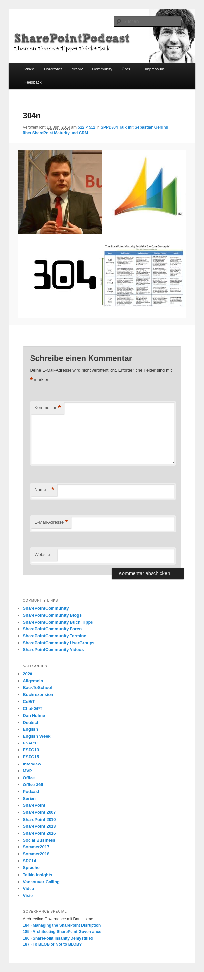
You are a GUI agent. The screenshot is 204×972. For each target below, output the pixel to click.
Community (102, 69)
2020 (27, 673)
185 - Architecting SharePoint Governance (62, 931)
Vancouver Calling (41, 881)
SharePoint (34, 805)
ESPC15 (31, 756)
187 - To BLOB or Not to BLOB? (52, 944)
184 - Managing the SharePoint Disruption (62, 925)
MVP (27, 770)
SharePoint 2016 (39, 833)
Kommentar (47, 408)
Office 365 (33, 784)
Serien (29, 798)
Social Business (39, 840)
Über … (128, 69)
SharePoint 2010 (39, 819)
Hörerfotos (53, 69)
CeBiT (29, 701)
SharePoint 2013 (39, 826)
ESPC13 (31, 749)
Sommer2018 (36, 853)
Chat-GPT (32, 708)
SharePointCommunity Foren (52, 628)
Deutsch (31, 722)
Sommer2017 (36, 846)
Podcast (31, 791)
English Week (36, 736)
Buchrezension (38, 694)
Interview (32, 764)
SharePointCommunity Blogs (52, 615)
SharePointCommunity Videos (53, 649)
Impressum (154, 69)
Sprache (31, 867)
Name (44, 490)
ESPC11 (31, 743)
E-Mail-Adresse (51, 522)
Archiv (77, 69)
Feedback (33, 82)
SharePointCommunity (46, 608)
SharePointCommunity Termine (54, 635)
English (30, 729)
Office (29, 777)
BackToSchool (37, 687)
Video (29, 69)
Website (42, 554)
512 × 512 (86, 127)
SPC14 (29, 860)
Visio (28, 895)
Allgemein (33, 680)
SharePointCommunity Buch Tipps (58, 622)
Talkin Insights (37, 874)
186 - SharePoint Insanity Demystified (58, 938)
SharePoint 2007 (39, 812)
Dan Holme (34, 715)
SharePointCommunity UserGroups (58, 642)
